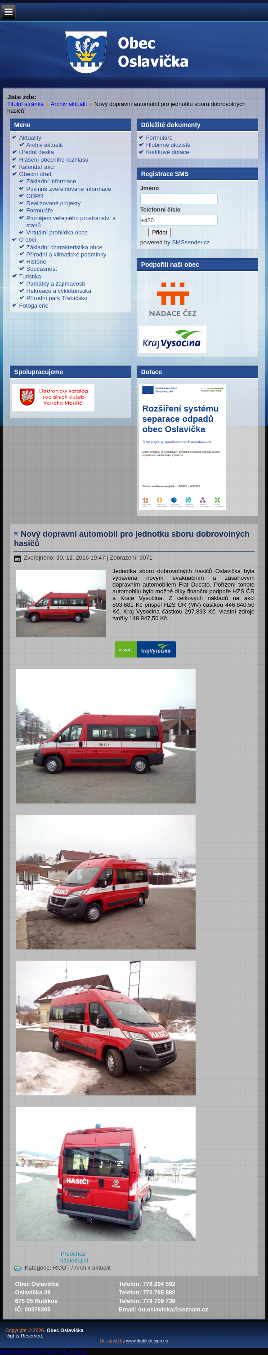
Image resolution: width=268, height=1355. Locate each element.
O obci (27, 239)
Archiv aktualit (69, 104)
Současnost (42, 268)
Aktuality (30, 137)
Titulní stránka (25, 104)
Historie (36, 261)
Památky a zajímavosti (56, 283)
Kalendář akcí (37, 166)
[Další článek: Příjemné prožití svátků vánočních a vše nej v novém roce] (73, 1260)
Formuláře (40, 210)
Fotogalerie (34, 305)
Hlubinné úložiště (168, 144)
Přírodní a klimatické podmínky (67, 254)
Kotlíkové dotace (167, 152)
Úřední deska (36, 152)
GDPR (35, 196)
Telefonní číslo (160, 209)
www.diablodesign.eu (147, 1340)
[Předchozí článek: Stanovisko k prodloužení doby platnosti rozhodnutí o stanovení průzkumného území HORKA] (74, 1253)
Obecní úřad (35, 174)
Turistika (30, 276)
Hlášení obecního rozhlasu (54, 159)
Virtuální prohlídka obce (57, 232)
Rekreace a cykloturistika (59, 290)
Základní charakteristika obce (65, 247)
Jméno (149, 188)
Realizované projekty (54, 203)
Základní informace (51, 181)
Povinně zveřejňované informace (69, 188)
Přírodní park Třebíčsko (57, 298)
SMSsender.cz (191, 242)
